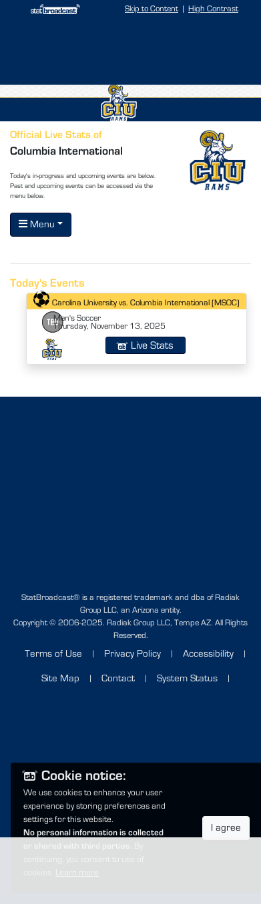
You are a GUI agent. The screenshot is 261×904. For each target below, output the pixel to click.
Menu (37, 224)
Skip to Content (151, 9)
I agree (226, 828)
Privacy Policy (132, 654)
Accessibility (208, 654)
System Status (187, 678)
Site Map (60, 678)
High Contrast (213, 9)
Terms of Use (53, 654)
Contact (118, 678)
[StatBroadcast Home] (50, 9)
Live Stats (145, 345)
